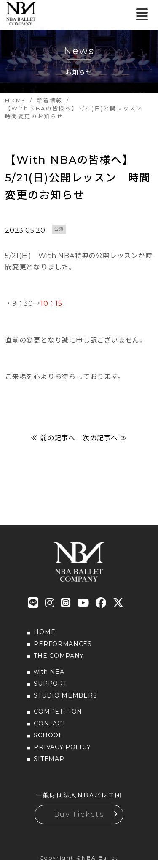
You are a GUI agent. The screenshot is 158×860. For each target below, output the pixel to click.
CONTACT (49, 723)
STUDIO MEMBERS (65, 695)
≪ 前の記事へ (53, 438)
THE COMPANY (59, 655)
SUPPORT (50, 683)
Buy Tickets (79, 815)
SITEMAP (49, 759)
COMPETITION (58, 711)
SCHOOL (48, 735)
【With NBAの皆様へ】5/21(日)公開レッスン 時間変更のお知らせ (78, 177)
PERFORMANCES (62, 644)
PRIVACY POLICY (62, 747)
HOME (44, 632)
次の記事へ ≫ (105, 438)
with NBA (49, 672)
